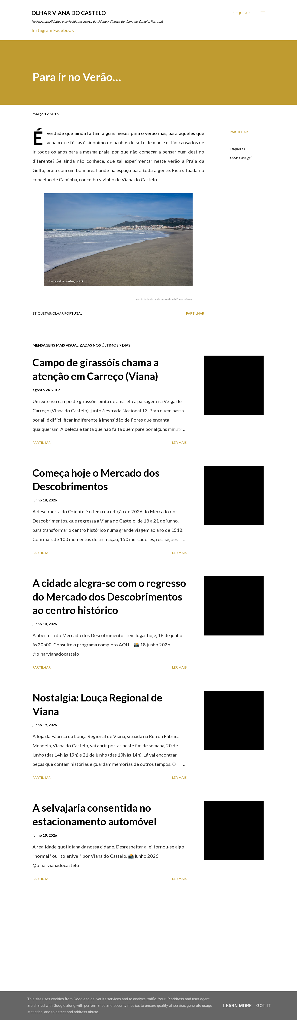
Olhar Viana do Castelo (69, 12)
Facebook (63, 30)
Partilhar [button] (239, 132)
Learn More (237, 1005)
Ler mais (179, 442)
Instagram (42, 30)
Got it (263, 1005)
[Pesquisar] (241, 13)
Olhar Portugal (240, 158)
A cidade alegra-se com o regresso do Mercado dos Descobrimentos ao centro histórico (109, 596)
